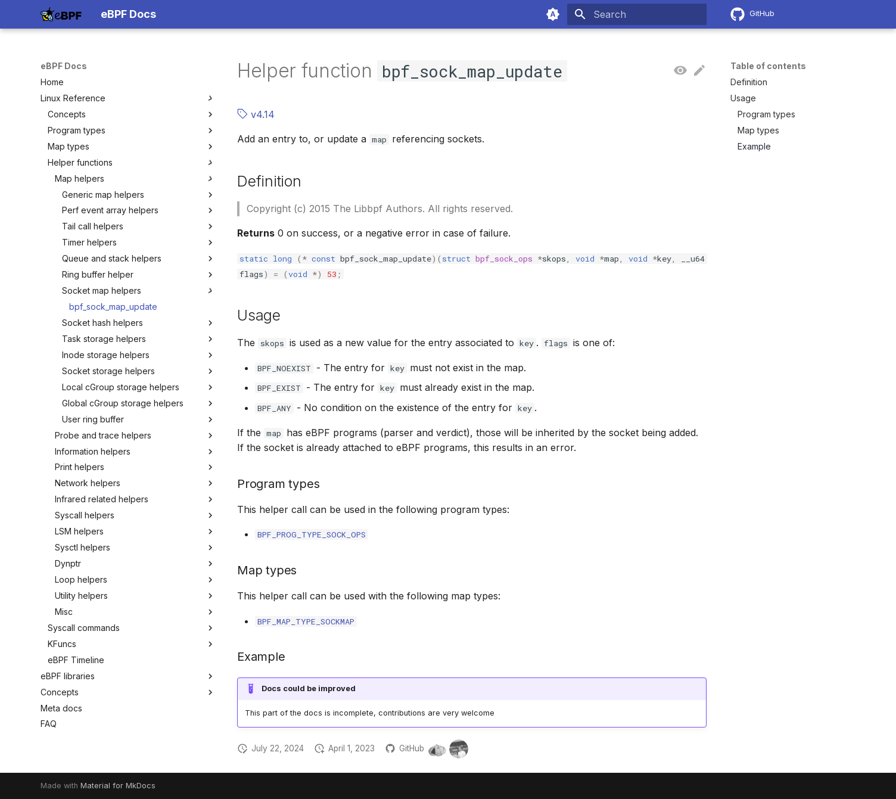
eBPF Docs (64, 66)
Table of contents (768, 66)
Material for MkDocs (117, 785)
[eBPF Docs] (61, 14)
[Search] (637, 14)
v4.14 (256, 114)
